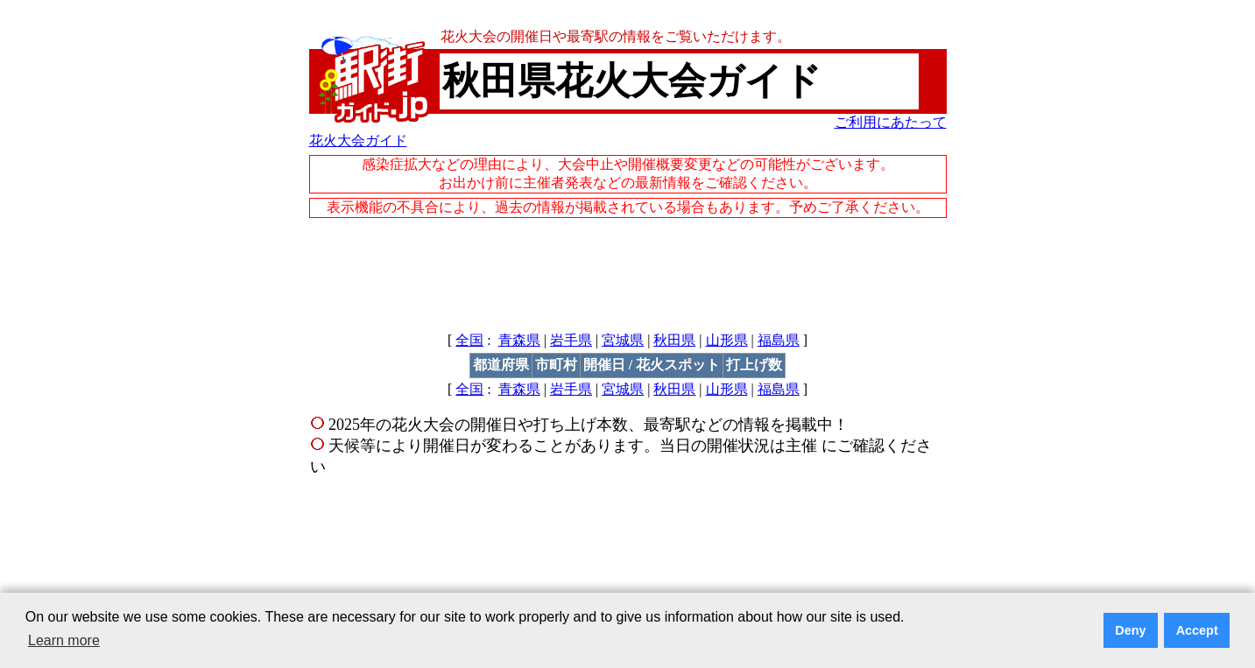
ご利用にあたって (891, 122)
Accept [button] (1197, 630)
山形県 (727, 340)
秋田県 (674, 340)
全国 (469, 340)
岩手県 (571, 340)
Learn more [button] (64, 640)
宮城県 (623, 340)
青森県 (519, 340)
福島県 (779, 340)
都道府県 (501, 364)
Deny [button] (1130, 630)
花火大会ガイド (358, 140)
